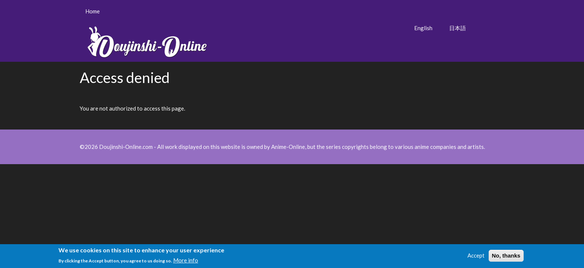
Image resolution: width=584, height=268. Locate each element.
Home (92, 11)
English (423, 28)
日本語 (457, 28)
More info (185, 261)
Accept (476, 256)
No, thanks (506, 256)
